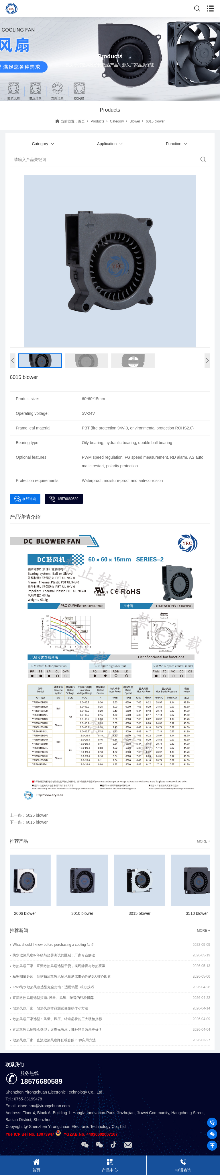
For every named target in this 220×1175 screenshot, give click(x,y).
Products (97, 121)
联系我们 (14, 1064)
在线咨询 (25, 499)
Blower (134, 121)
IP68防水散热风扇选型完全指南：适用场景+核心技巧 (53, 987)
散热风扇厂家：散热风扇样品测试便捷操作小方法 (50, 1008)
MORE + (203, 841)
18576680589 (63, 499)
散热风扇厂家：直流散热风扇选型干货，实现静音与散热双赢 (59, 966)
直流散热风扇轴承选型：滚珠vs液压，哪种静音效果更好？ (57, 1030)
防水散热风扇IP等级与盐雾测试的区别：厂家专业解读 (54, 955)
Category (117, 121)
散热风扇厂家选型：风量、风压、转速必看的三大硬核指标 (57, 1019)
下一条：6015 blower (29, 822)
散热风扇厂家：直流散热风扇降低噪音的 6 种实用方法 (54, 1040)
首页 (81, 121)
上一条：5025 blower (29, 815)
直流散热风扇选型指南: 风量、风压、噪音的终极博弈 (53, 998)
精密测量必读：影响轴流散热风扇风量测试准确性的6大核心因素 (62, 976)
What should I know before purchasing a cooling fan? (53, 945)
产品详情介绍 (25, 517)
